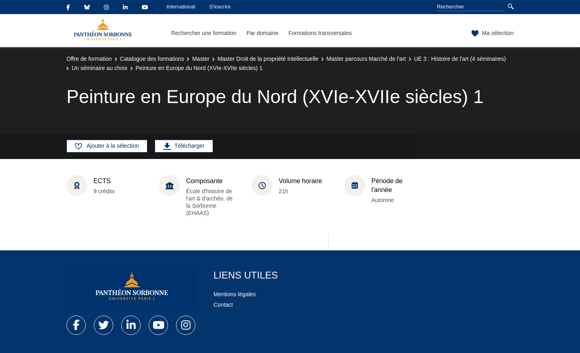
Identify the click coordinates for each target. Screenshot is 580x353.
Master (200, 59)
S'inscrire (220, 7)
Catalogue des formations (152, 59)
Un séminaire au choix (100, 68)
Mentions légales (234, 294)
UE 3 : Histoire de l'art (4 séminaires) (460, 59)
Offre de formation (89, 59)
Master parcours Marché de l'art (366, 59)
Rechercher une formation (203, 33)
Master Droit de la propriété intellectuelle (268, 59)
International (180, 7)
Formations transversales (320, 33)
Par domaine (262, 33)
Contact (223, 304)
